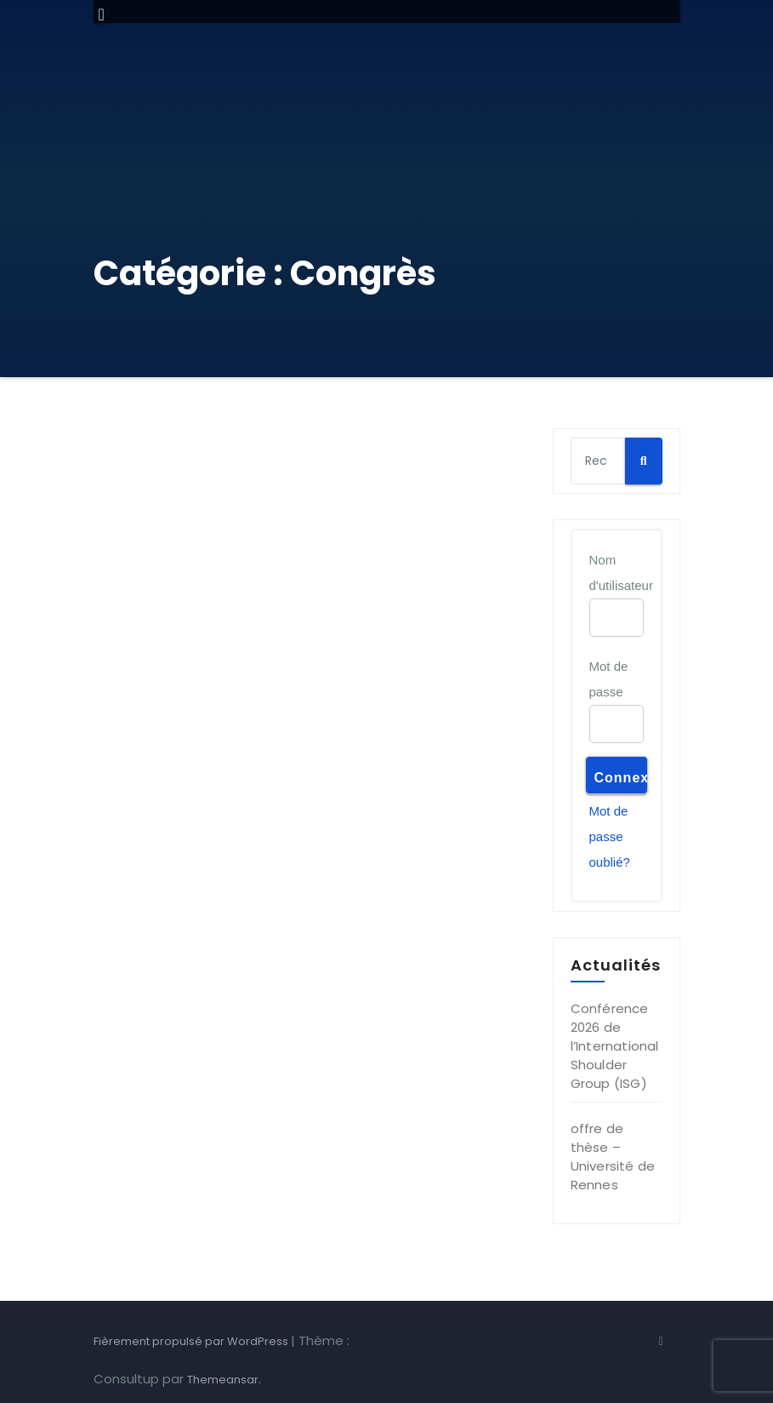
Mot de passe (608, 679)
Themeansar (223, 1380)
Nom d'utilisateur (621, 573)
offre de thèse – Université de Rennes (613, 1157)
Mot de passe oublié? (609, 836)
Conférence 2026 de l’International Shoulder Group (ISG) (615, 1045)
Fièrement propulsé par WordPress (192, 1341)
